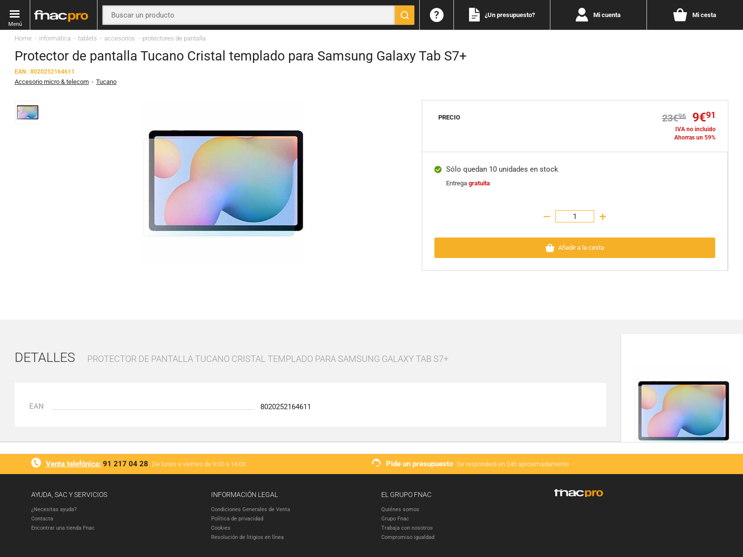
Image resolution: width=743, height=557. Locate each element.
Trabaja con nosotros (407, 528)
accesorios (119, 38)
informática (55, 38)
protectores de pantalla (174, 38)
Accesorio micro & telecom (52, 81)
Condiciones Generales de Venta (250, 509)
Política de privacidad (237, 519)
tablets (87, 38)
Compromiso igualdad (407, 537)
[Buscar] (404, 15)
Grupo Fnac (395, 519)
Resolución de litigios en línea (247, 537)
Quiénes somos (400, 509)
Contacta (42, 519)
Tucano (106, 81)
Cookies (221, 528)
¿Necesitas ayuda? (54, 509)
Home (23, 38)
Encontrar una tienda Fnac (63, 528)
